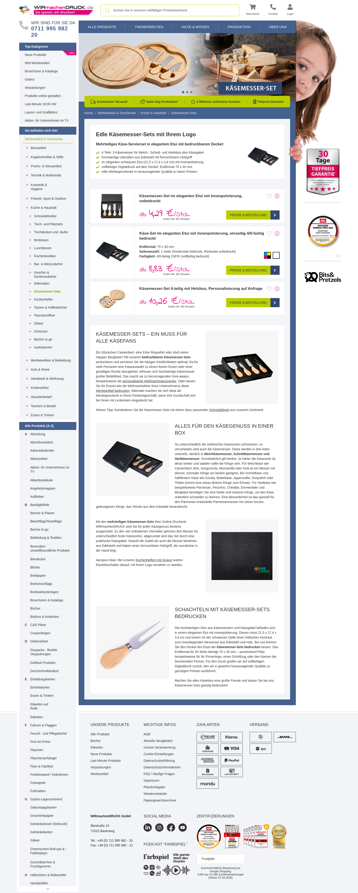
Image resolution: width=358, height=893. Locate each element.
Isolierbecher (43, 347)
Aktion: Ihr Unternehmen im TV (47, 120)
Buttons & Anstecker (44, 616)
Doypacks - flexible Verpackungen (43, 652)
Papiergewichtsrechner (160, 800)
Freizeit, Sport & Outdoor (48, 198)
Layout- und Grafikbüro (41, 112)
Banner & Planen (42, 513)
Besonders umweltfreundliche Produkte (50, 548)
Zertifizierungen (215, 816)
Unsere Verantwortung (159, 747)
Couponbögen (40, 633)
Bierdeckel (37, 559)
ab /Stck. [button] (164, 214)
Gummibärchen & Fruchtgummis (42, 864)
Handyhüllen (39, 883)
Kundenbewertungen (226, 874)
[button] (252, 10)
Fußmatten (38, 791)
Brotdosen (41, 240)
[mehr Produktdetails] (277, 196)
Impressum (151, 780)
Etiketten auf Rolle (39, 706)
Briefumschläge (41, 583)
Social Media (157, 816)
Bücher (35, 608)
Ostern (30, 79)
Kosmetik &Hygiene (39, 187)
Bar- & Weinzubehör (48, 264)
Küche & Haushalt (43, 208)
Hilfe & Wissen (195, 27)
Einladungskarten (42, 679)
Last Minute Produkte (106, 760)
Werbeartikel (99, 774)
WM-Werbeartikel (37, 63)
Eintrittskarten (40, 687)
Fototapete (38, 782)
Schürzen (41, 331)
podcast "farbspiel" (165, 844)
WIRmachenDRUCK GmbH (111, 816)
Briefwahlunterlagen (44, 592)
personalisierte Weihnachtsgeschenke (149, 381)
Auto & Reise (40, 369)
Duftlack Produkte (43, 662)
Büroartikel (38, 148)
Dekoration (42, 283)
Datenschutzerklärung (159, 760)
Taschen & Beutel (43, 406)
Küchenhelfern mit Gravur (154, 560)
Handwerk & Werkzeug (47, 378)
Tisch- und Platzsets (48, 224)
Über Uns (278, 27)
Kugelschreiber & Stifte (47, 157)
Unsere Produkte (110, 725)
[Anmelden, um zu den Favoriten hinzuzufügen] (269, 196)
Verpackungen (35, 87)
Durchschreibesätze (44, 671)
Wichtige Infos (160, 725)
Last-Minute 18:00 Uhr (41, 104)
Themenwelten (149, 27)
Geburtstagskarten (43, 807)
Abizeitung (37, 434)
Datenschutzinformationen (162, 767)
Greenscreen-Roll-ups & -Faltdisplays (48, 851)
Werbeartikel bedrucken (113, 391)
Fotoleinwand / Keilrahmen (49, 774)
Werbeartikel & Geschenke (44, 139)
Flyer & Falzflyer (41, 766)
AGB (147, 734)
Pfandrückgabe (154, 787)
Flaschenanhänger (43, 758)
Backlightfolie (39, 504)
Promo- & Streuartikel (46, 166)
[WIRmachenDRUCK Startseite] (56, 10)
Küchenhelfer (43, 299)
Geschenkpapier (42, 815)
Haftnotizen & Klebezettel (48, 875)
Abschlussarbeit (41, 442)
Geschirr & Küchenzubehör (45, 274)
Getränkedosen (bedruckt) (49, 823)
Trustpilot (207, 859)
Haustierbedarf (41, 397)
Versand (259, 725)
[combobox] (170, 10)
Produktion (238, 27)
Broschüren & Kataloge (41, 71)
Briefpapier (38, 575)
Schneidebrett (219, 410)
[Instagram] (159, 827)
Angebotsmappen (43, 488)
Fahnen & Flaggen (43, 725)
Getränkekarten (41, 832)
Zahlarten (208, 725)
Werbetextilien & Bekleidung (51, 360)
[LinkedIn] (148, 827)
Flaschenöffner (44, 315)
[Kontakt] (273, 10)
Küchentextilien (45, 256)
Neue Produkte (35, 54)
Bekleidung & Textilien (46, 537)
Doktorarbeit (39, 641)
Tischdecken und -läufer (51, 232)
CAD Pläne (38, 624)
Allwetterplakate (41, 480)
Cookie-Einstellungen (159, 754)
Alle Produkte (102, 27)
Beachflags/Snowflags (46, 521)
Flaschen (36, 750)
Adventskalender (42, 450)
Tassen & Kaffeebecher (50, 307)
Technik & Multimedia (46, 175)
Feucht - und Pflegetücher (48, 733)
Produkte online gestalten (43, 95)
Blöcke (35, 567)
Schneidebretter (45, 216)
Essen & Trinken (42, 415)
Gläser (38, 323)
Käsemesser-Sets (47, 291)
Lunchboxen (42, 248)
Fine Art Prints (40, 741)
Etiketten (36, 717)
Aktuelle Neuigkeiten (158, 741)
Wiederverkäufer (155, 794)
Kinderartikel (40, 388)
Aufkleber (37, 496)
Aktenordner (39, 458)
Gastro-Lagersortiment (46, 799)
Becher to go (43, 339)
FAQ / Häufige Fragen (159, 774)
